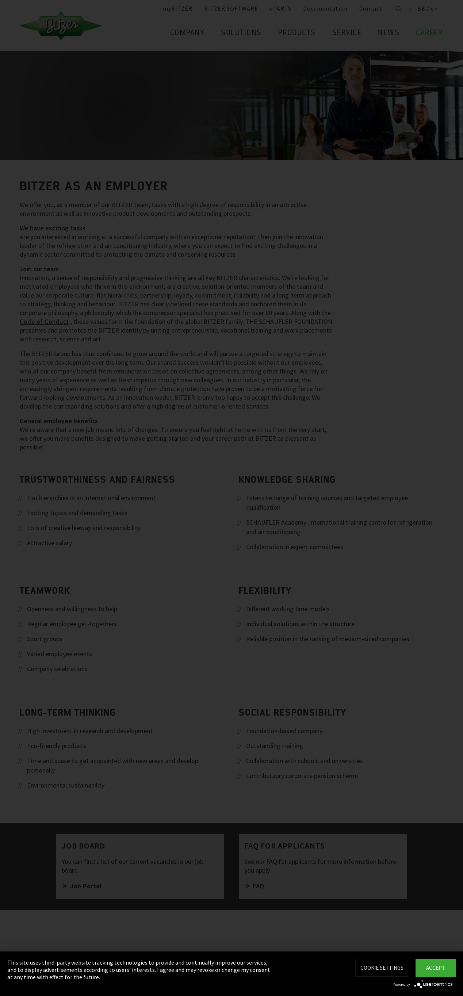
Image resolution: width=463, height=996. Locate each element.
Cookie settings (381, 967)
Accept (435, 967)
